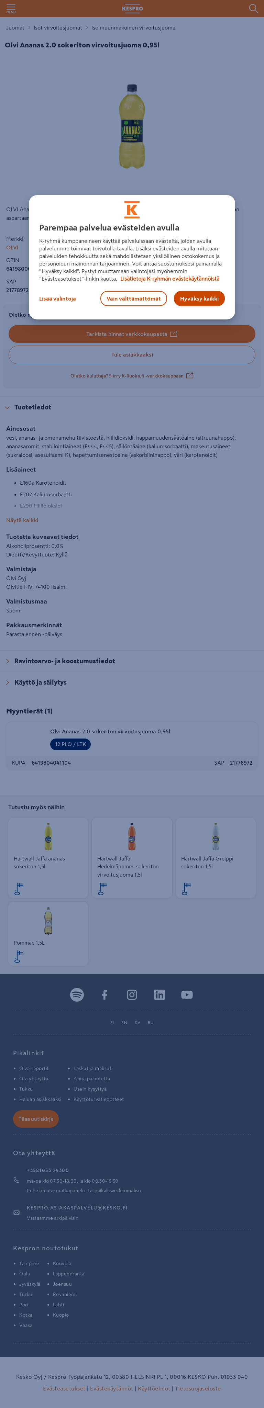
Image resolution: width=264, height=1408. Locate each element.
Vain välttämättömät (134, 298)
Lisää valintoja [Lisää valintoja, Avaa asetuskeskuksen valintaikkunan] (57, 298)
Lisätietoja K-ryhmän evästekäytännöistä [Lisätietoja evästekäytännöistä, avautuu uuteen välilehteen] (169, 278)
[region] (132, 257)
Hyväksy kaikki (199, 298)
